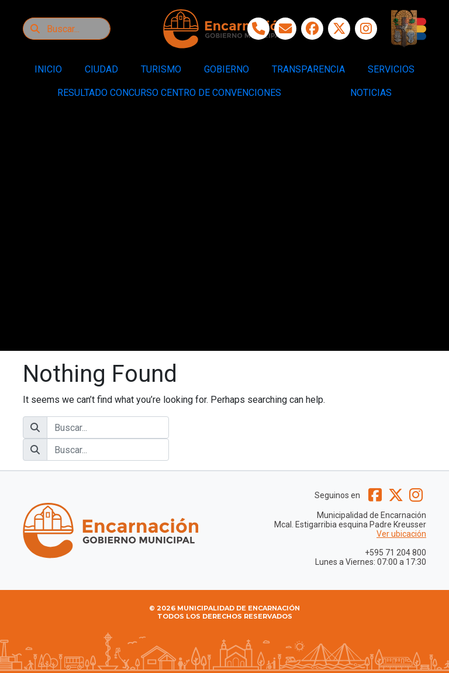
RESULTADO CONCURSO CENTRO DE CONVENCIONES (169, 92)
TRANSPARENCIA (308, 69)
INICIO (48, 69)
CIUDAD (101, 69)
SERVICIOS (391, 69)
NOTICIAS (371, 92)
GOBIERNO (226, 69)
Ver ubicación (401, 534)
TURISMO (161, 69)
